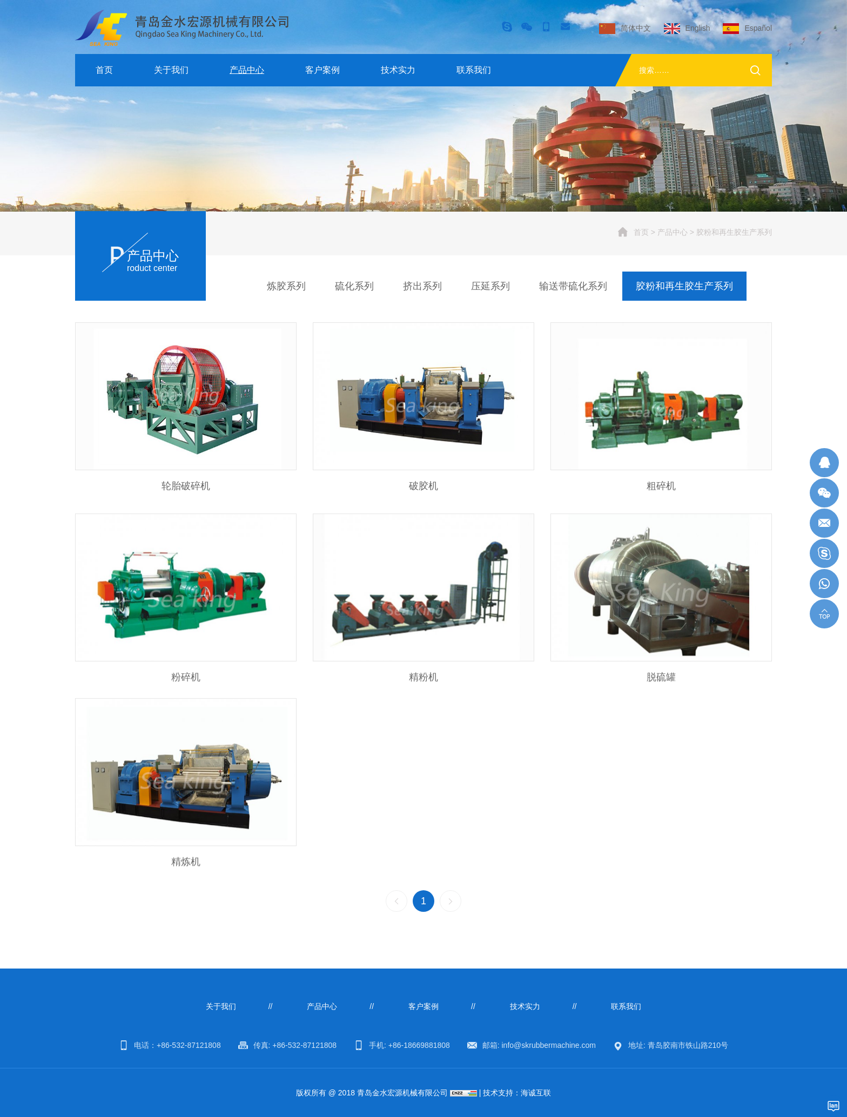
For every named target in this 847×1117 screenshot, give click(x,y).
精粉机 (423, 695)
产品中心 (247, 70)
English (697, 28)
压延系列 (490, 286)
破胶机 (423, 488)
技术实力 (398, 70)
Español (758, 28)
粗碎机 (661, 488)
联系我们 (473, 70)
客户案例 (322, 70)
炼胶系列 (286, 286)
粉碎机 (185, 695)
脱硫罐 (661, 695)
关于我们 (171, 70)
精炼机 (185, 880)
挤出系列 (422, 286)
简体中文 (636, 28)
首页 (104, 70)
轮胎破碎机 (186, 488)
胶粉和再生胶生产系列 (734, 232)
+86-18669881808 (419, 1045)
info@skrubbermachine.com (548, 1045)
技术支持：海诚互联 (517, 1092)
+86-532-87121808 (189, 1045)
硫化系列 (354, 286)
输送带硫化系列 (573, 286)
